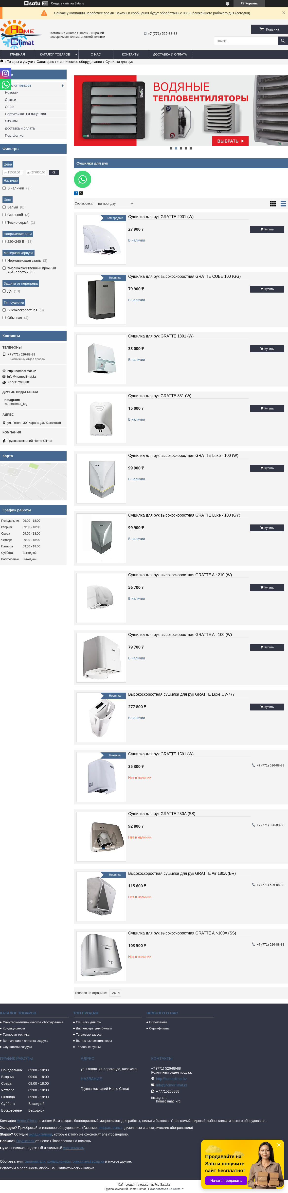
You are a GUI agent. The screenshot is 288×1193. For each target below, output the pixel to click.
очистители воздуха (88, 1161)
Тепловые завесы (89, 1034)
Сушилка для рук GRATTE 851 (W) (159, 396)
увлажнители (34, 1161)
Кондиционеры (14, 1028)
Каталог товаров (55, 54)
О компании (158, 1022)
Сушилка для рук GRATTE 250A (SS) (161, 814)
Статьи (10, 100)
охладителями (40, 1134)
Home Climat (27, 1121)
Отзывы (11, 121)
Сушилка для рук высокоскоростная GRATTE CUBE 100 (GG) (184, 276)
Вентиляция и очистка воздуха (25, 1041)
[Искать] (283, 41)
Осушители (25, 1141)
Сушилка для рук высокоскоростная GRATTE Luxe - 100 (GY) (184, 515)
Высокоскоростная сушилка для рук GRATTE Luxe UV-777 (181, 694)
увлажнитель (73, 1148)
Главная (17, 54)
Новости (11, 92)
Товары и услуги (20, 62)
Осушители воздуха (17, 1047)
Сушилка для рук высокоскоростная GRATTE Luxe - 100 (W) (183, 455)
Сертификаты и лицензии (25, 114)
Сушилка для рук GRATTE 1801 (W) (161, 336)
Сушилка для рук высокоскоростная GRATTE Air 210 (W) (180, 575)
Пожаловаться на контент (165, 1189)
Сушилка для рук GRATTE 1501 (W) (161, 754)
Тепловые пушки (88, 1047)
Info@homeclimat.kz (21, 376)
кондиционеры (59, 1161)
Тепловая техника (16, 1034)
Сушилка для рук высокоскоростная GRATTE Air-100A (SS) (182, 933)
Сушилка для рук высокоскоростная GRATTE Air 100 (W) (180, 635)
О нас (96, 54)
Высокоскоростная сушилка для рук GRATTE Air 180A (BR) (182, 873)
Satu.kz (165, 1184)
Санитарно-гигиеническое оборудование (69, 62)
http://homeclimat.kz (21, 371)
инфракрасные (111, 1128)
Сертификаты (159, 1028)
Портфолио (14, 135)
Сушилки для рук (88, 1022)
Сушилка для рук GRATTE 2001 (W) (161, 217)
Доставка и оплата (170, 54)
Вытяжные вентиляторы (94, 1041)
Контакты (130, 54)
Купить (269, 229)
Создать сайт (60, 3)
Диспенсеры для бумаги (94, 1028)
